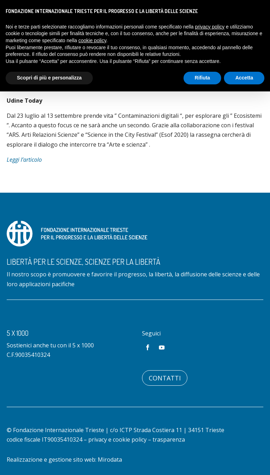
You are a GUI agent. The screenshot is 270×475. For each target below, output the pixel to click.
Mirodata (110, 459)
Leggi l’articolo (24, 159)
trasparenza (169, 439)
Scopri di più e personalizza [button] (49, 78)
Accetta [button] (244, 78)
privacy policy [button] (210, 27)
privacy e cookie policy (117, 439)
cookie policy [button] (92, 40)
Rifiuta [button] (202, 78)
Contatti (165, 378)
